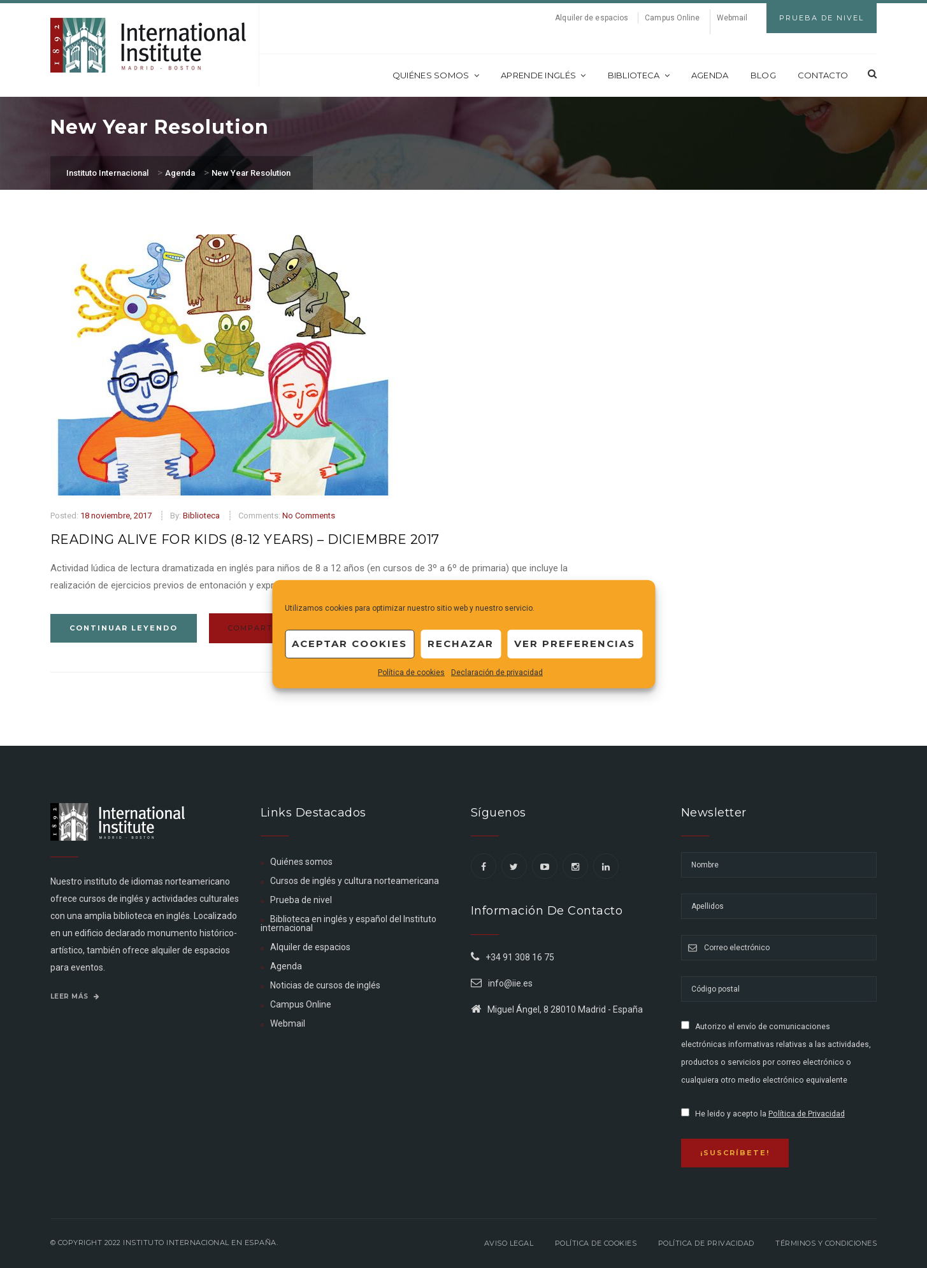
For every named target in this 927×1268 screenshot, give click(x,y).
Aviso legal (509, 1243)
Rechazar (461, 644)
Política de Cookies (596, 1243)
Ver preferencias (574, 644)
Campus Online (672, 17)
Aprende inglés (543, 75)
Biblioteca (639, 75)
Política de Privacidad (806, 1113)
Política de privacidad (706, 1243)
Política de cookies (411, 671)
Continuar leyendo (123, 627)
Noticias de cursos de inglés (325, 985)
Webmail (732, 17)
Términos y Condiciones (826, 1243)
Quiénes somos (435, 75)
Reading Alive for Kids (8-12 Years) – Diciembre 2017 (245, 539)
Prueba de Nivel (821, 17)
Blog (763, 75)
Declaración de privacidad (497, 671)
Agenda (710, 75)
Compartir (262, 627)
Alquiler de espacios (591, 17)
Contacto (823, 75)
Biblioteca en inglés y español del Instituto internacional (348, 923)
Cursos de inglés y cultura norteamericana (354, 881)
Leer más (75, 996)
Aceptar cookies (349, 644)
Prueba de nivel (301, 900)
